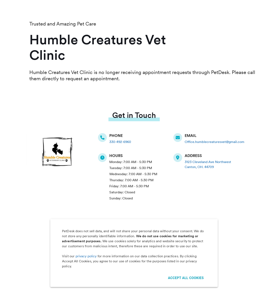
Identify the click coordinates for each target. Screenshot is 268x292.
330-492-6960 (120, 142)
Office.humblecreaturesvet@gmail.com (214, 142)
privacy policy (86, 256)
